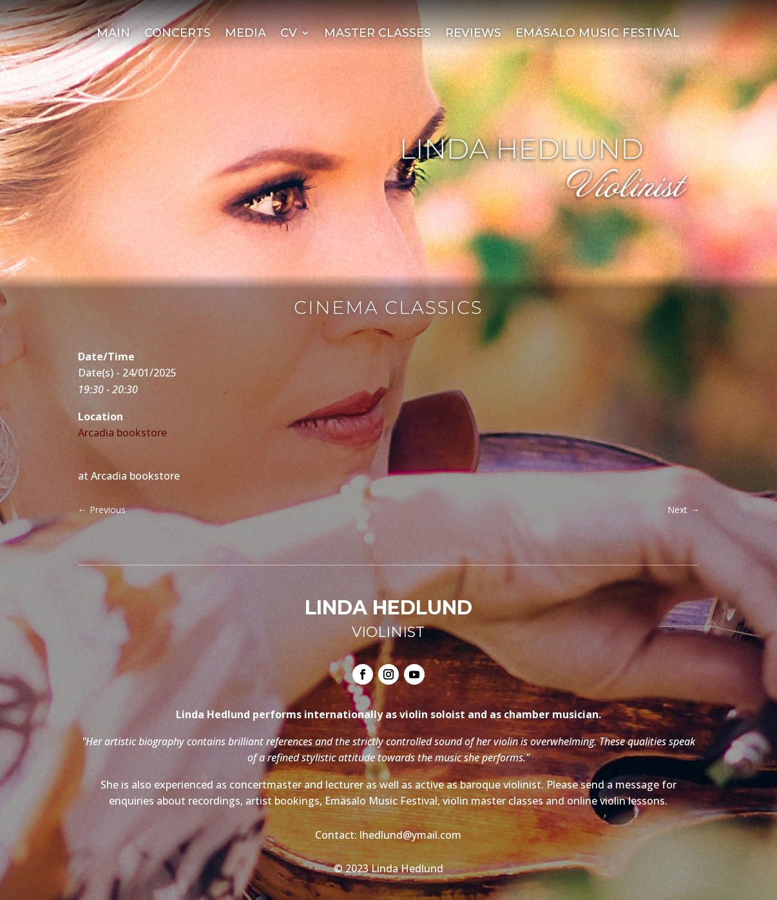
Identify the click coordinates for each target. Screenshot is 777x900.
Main (113, 34)
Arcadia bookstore (122, 433)
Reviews (473, 34)
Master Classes (377, 34)
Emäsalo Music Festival (597, 34)
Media (245, 34)
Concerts (177, 34)
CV (288, 34)
